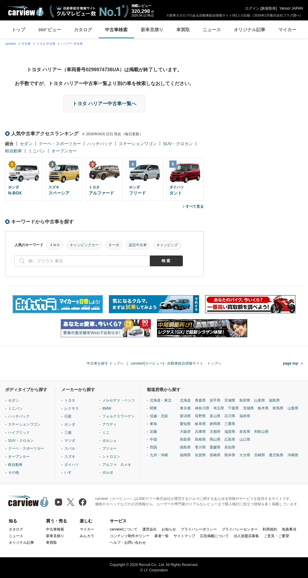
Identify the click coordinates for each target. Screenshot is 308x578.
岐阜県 (200, 424)
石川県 (229, 416)
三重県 (229, 424)
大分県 (244, 455)
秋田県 (244, 400)
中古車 (26, 43)
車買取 (183, 29)
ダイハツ (71, 465)
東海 (153, 424)
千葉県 (233, 408)
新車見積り (152, 29)
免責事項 (289, 529)
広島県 (229, 439)
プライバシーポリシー (199, 529)
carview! (10, 43)
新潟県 (185, 416)
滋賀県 (229, 432)
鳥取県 (185, 439)
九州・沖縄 (159, 455)
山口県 (244, 439)
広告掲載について (214, 536)
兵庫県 (200, 432)
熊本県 (229, 455)
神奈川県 (202, 408)
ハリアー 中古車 (72, 43)
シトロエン (111, 456)
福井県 (244, 416)
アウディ (109, 424)
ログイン (252, 8)
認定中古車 (138, 245)
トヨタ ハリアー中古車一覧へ (104, 103)
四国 (153, 447)
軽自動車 (13, 150)
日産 (68, 416)
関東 (153, 408)
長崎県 (215, 455)
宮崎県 (259, 455)
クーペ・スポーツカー (60, 143)
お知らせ (169, 529)
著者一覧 (161, 536)
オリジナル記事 (249, 29)
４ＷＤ (54, 245)
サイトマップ (184, 536)
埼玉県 (218, 408)
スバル (69, 448)
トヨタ (69, 400)
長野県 (200, 416)
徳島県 (185, 447)
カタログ (83, 29)
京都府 (215, 432)
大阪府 (185, 432)
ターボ (113, 245)
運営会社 (149, 529)
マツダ (69, 441)
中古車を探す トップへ (105, 363)
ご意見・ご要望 (276, 536)
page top (290, 363)
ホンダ (69, 424)
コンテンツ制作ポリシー (129, 536)
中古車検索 (116, 29)
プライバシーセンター (240, 529)
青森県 (200, 400)
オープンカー (64, 150)
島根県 (200, 439)
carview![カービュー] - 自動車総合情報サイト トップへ (176, 363)
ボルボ (107, 472)
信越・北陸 (159, 416)
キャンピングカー (84, 245)
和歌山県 (261, 432)
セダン (26, 143)
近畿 (153, 432)
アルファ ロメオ (116, 465)
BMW (106, 408)
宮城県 (229, 400)
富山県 (215, 416)
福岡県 (185, 455)
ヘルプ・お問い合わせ (128, 542)
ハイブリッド (19, 432)
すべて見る (195, 206)
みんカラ (87, 536)
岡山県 (215, 439)
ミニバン (36, 150)
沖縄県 (293, 455)
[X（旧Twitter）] (70, 502)
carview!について (123, 529)
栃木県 (263, 408)
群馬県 (278, 408)
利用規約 (270, 529)
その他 (13, 472)
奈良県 (244, 432)
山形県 (259, 400)
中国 (153, 439)
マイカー (287, 29)
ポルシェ (109, 441)
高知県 (229, 447)
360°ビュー (49, 29)
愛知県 (185, 424)
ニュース (212, 29)
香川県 (200, 447)
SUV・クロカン (178, 143)
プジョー (109, 448)
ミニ (105, 432)
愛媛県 (215, 447)
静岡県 (215, 424)
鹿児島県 (276, 455)
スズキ (69, 456)
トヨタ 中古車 (45, 43)
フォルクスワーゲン (118, 416)
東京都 (185, 408)
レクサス (71, 408)
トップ (18, 29)
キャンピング (167, 245)
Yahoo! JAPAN (291, 8)
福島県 (274, 400)
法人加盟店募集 (246, 536)
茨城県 (248, 408)
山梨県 (293, 408)
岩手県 (215, 400)
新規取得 (268, 8)
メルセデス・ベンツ (118, 400)
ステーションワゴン (138, 143)
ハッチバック (99, 143)
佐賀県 (200, 455)
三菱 (68, 432)
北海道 (185, 400)
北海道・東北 (160, 400)
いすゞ (69, 472)
